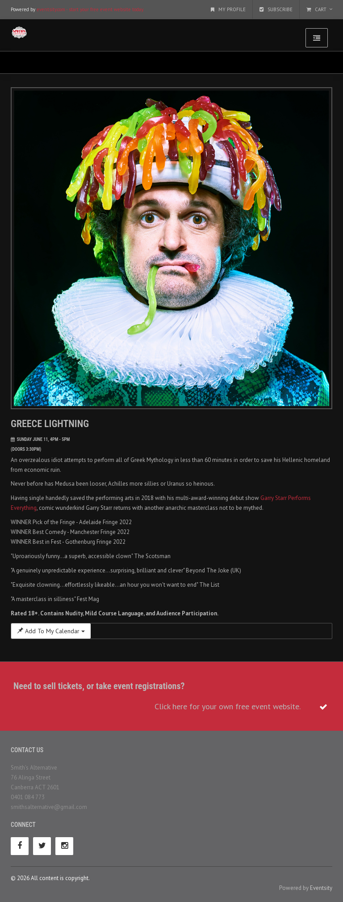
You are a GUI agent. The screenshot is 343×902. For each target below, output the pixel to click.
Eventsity (321, 888)
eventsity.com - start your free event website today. (90, 9)
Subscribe (276, 9)
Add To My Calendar (51, 631)
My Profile (228, 9)
